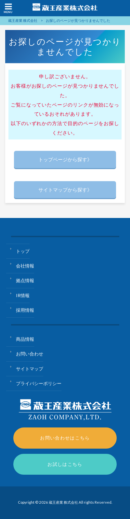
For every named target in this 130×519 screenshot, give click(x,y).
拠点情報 (25, 280)
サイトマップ (29, 368)
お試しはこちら (65, 464)
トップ (23, 251)
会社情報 (25, 265)
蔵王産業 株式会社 (22, 20)
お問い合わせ (29, 353)
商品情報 (25, 339)
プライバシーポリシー (38, 383)
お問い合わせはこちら (65, 437)
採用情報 (25, 310)
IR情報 (23, 295)
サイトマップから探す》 (65, 190)
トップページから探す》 (65, 159)
